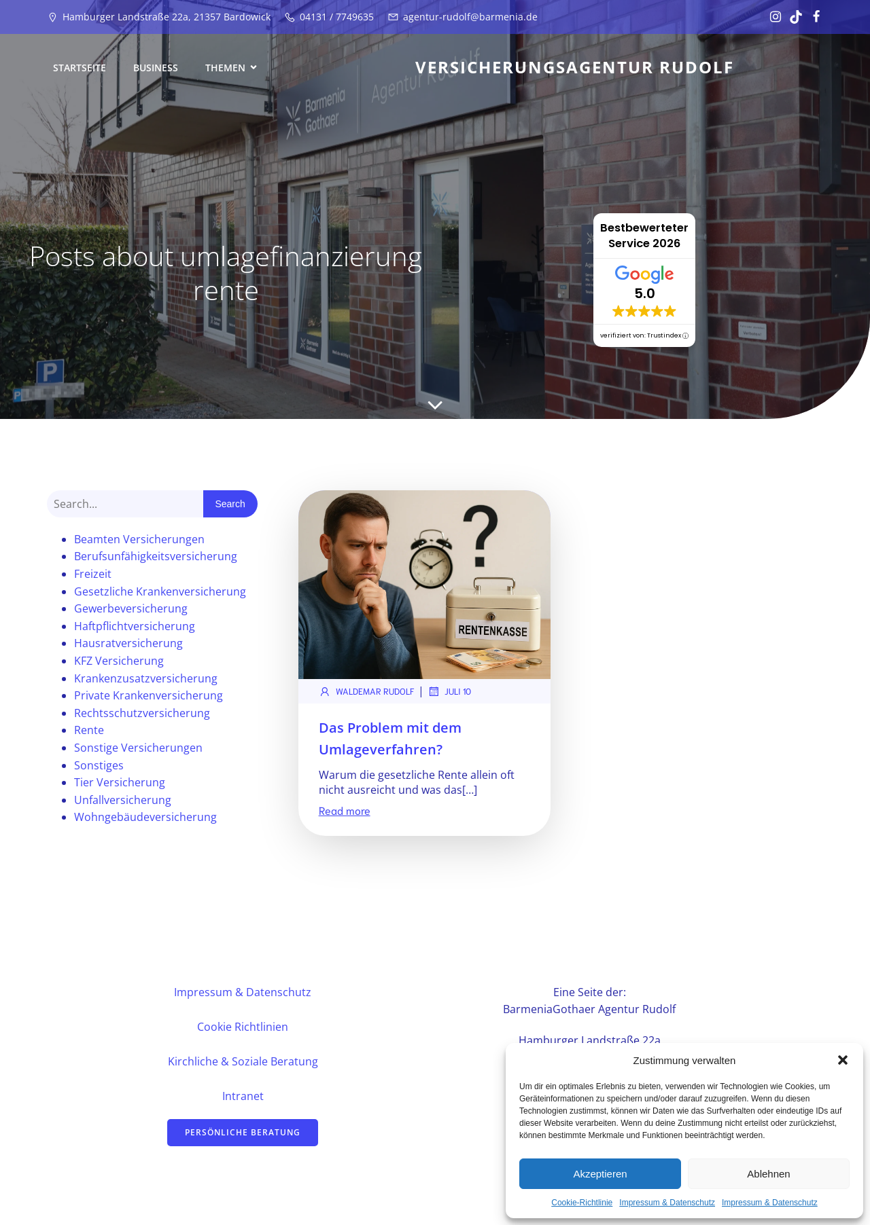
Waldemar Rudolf (367, 693)
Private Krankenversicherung (148, 697)
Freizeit (92, 575)
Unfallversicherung (122, 801)
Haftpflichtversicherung (134, 628)
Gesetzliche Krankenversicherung (160, 593)
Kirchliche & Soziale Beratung (243, 1063)
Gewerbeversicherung (131, 610)
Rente (89, 732)
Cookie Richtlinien (242, 1028)
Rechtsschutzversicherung (142, 715)
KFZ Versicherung (119, 662)
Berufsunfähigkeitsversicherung (155, 558)
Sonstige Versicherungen (138, 749)
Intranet (243, 1098)
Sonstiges (99, 767)
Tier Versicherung (119, 784)
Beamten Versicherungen (139, 541)
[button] (843, 1060)
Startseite (79, 68)
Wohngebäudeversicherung (145, 818)
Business (155, 68)
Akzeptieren (600, 1174)
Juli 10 (449, 693)
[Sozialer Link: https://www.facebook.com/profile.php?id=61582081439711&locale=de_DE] (813, 17)
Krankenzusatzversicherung (146, 680)
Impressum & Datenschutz (667, 1202)
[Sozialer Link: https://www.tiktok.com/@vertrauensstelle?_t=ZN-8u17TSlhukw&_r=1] (792, 17)
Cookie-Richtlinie (581, 1202)
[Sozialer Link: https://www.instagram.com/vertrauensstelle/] (772, 17)
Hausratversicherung (128, 645)
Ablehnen (768, 1174)
